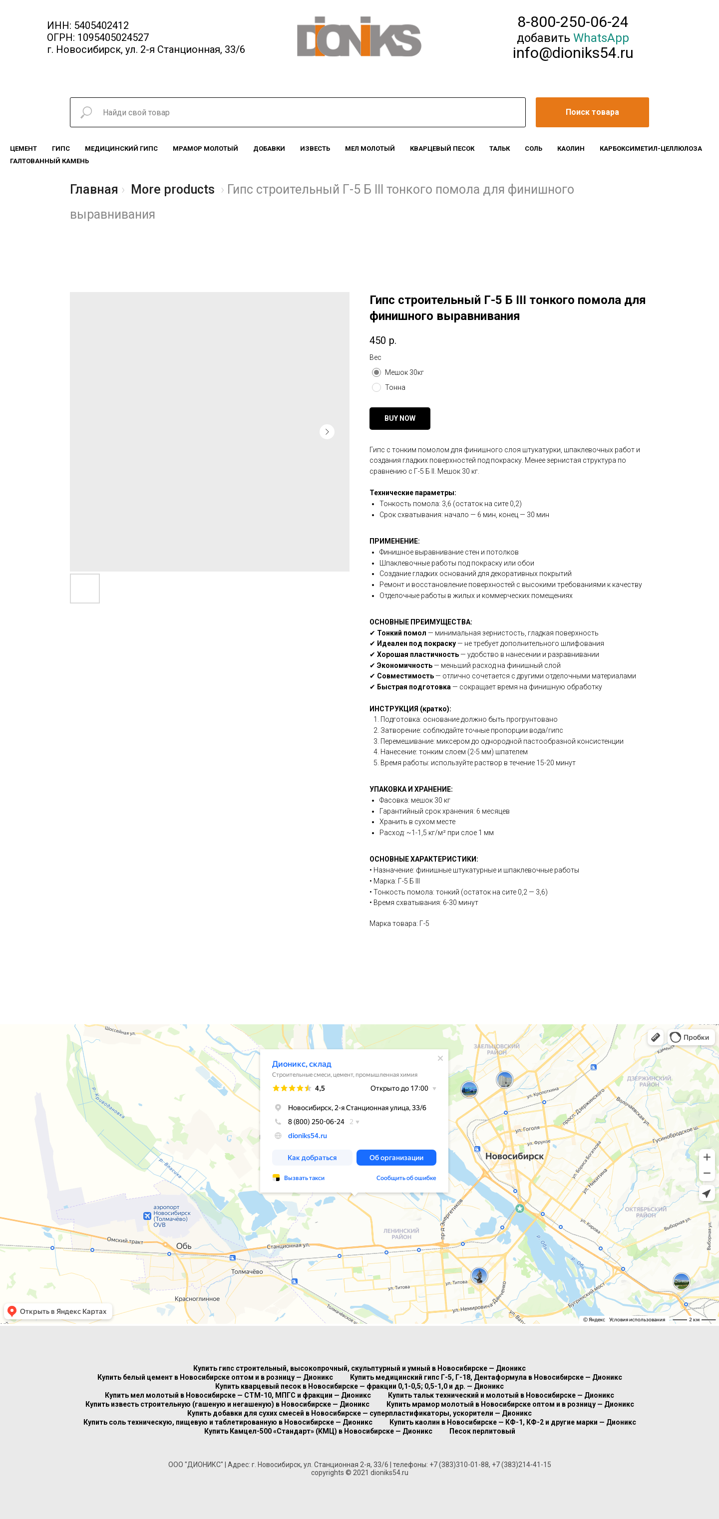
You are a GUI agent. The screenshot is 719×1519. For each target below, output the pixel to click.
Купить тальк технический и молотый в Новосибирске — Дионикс (501, 1395)
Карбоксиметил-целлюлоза (651, 148)
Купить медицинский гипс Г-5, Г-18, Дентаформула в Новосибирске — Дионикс (486, 1377)
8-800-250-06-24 (573, 21)
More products (173, 189)
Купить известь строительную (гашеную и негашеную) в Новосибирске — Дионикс (227, 1404)
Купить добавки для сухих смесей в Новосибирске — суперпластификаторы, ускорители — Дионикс (359, 1413)
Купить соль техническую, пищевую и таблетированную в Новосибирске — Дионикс (227, 1422)
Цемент (23, 148)
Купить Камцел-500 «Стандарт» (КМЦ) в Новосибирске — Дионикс (318, 1431)
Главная (94, 189)
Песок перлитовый (482, 1431)
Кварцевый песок (442, 148)
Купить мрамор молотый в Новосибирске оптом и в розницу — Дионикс (510, 1404)
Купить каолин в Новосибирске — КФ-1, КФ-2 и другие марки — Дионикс (512, 1422)
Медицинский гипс (121, 148)
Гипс (61, 148)
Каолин (571, 148)
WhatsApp (601, 38)
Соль (533, 148)
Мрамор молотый (205, 148)
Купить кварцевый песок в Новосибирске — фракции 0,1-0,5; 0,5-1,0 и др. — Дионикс (359, 1386)
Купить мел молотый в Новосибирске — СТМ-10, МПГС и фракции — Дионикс (238, 1395)
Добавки (269, 148)
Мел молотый (370, 148)
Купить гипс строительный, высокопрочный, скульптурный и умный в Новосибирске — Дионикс (359, 1368)
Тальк (499, 148)
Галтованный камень (49, 161)
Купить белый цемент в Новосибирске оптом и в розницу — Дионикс (215, 1377)
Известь (315, 148)
